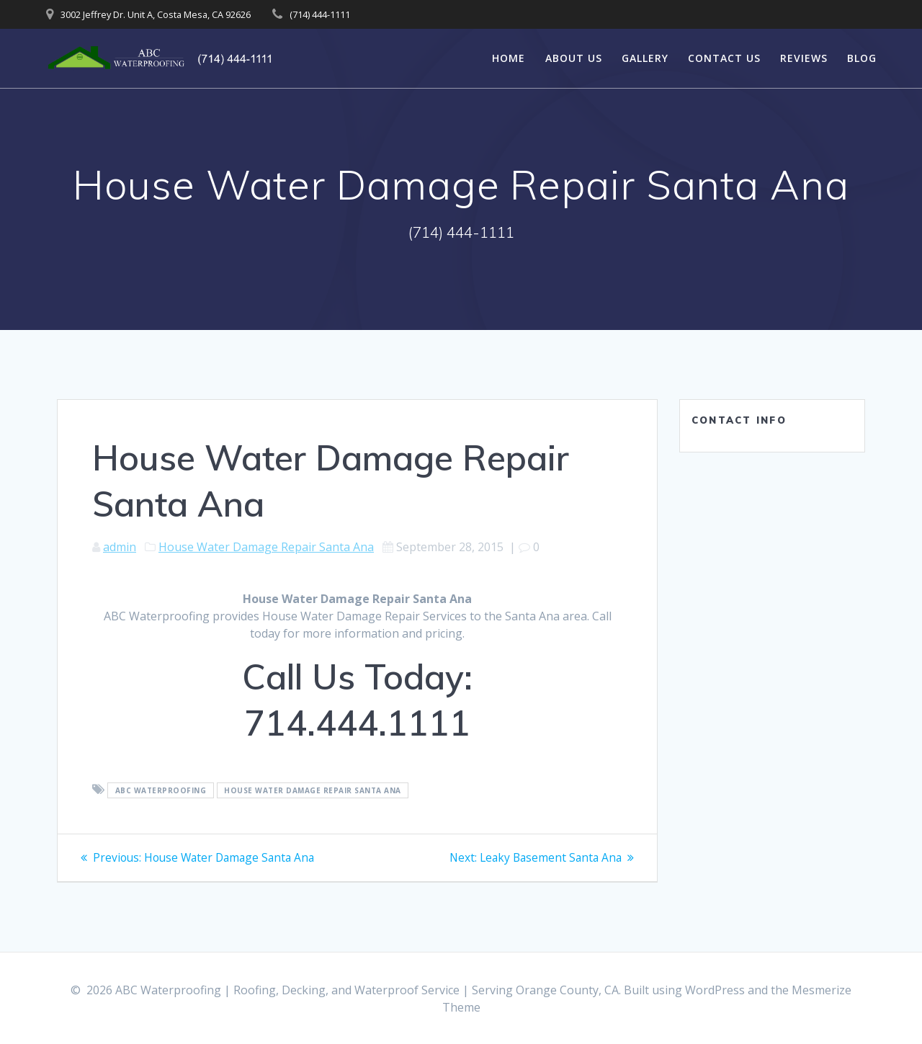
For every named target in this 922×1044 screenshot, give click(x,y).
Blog (862, 58)
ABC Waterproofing (161, 790)
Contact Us (724, 58)
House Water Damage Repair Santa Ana (266, 547)
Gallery (645, 58)
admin (119, 547)
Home (508, 58)
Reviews (804, 58)
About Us (573, 58)
